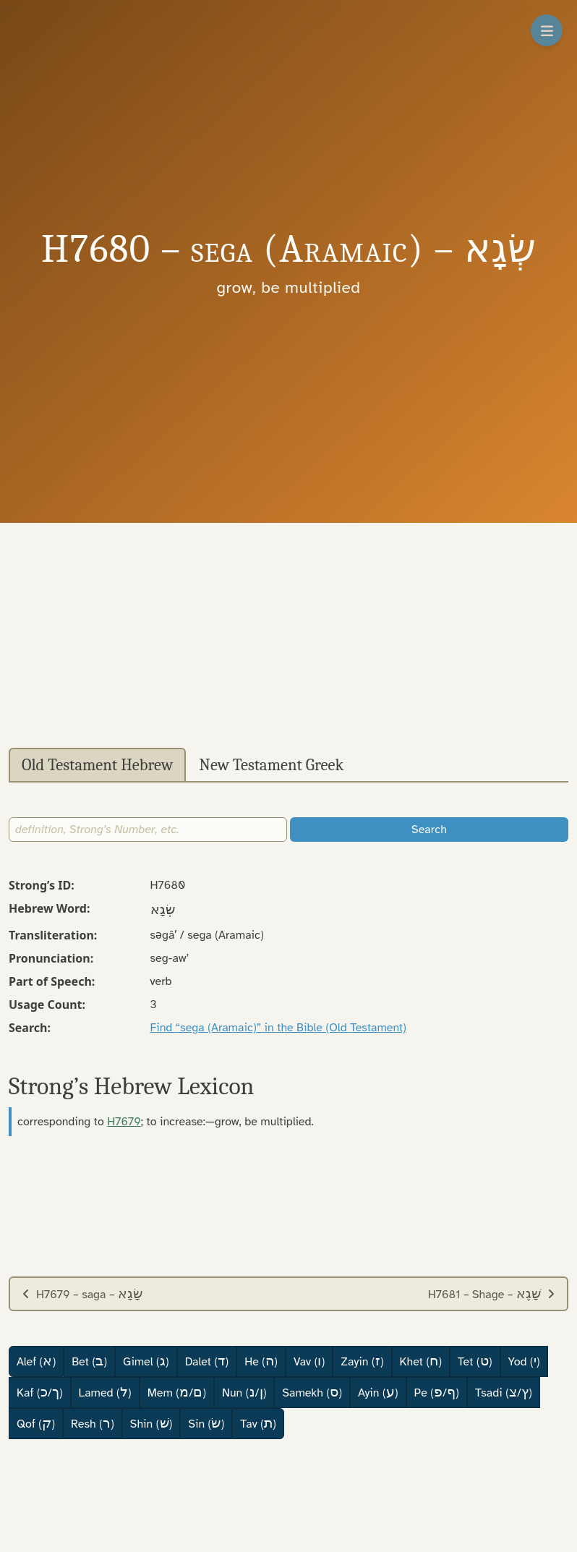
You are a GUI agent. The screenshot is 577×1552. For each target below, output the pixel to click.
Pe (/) (436, 1392)
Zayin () (362, 1361)
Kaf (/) (40, 1392)
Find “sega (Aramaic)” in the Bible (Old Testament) (278, 1027)
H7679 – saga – (82, 1294)
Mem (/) (177, 1392)
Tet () (475, 1361)
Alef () (36, 1361)
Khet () (421, 1361)
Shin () (151, 1423)
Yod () (524, 1361)
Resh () (92, 1423)
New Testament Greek (271, 765)
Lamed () (105, 1392)
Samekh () (312, 1392)
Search (429, 829)
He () (261, 1361)
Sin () (206, 1423)
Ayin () (378, 1392)
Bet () (89, 1361)
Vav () (309, 1361)
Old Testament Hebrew (97, 765)
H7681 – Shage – (491, 1294)
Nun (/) (244, 1392)
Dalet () (206, 1361)
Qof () (36, 1423)
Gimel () (146, 1361)
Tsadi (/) (503, 1392)
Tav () (258, 1423)
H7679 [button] (124, 1121)
